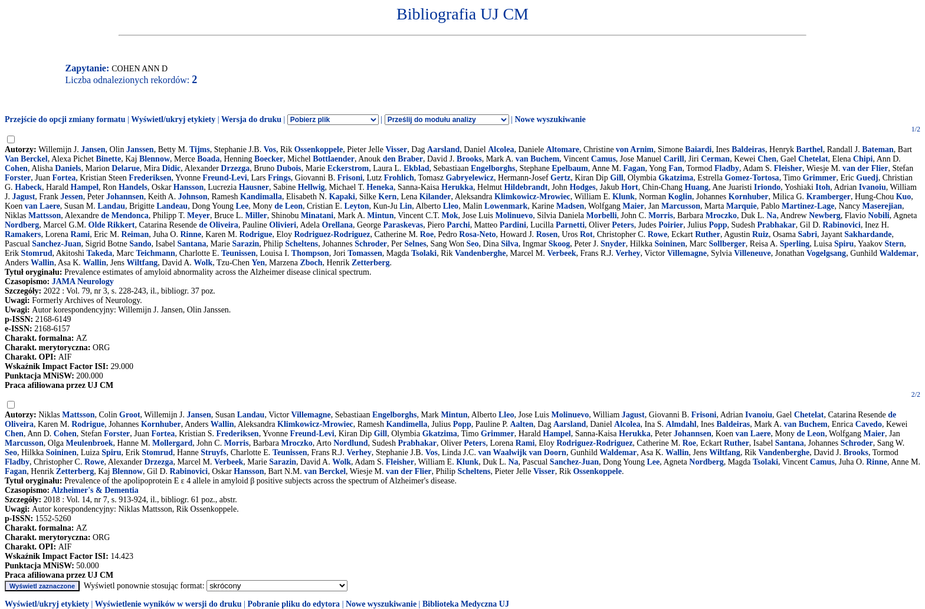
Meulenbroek (89, 443)
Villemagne (687, 253)
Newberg (825, 215)
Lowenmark (505, 206)
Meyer (198, 215)
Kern (387, 196)
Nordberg (22, 224)
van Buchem (537, 158)
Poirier (670, 224)
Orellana (337, 224)
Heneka (379, 187)
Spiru (844, 243)
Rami (80, 234)
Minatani (317, 215)
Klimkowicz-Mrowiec (532, 196)
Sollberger (727, 243)
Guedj (867, 177)
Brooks (469, 158)
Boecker (268, 158)
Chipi (862, 158)
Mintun (380, 215)
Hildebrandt (526, 187)
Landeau (172, 206)
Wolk (202, 262)
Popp (717, 224)
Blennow (154, 158)
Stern (894, 243)
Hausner (254, 187)
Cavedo (868, 424)
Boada (208, 158)
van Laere (42, 206)
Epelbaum (570, 168)
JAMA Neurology (83, 281)
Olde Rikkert (111, 224)
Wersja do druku (251, 119)
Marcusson (680, 206)
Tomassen (364, 253)
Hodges (582, 187)
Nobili (879, 215)
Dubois (289, 168)
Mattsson (44, 215)
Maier (633, 206)
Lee (241, 206)
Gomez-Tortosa (752, 177)
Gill (617, 177)
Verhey (627, 253)
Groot (129, 414)
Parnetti (570, 224)
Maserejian (882, 206)
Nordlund (350, 443)
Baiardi (698, 149)
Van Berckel (26, 158)
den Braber (403, 158)
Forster (18, 177)
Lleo (450, 206)
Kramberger (828, 196)
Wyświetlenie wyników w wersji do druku (168, 604)
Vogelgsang (826, 253)
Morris (660, 215)
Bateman (878, 149)
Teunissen (238, 253)
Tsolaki (424, 253)
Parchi (458, 224)
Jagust (23, 196)
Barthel (809, 149)
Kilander (435, 196)
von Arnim (635, 149)
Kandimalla (261, 196)
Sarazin (245, 243)
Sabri (807, 234)
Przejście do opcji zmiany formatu (65, 119)
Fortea (64, 177)
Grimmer (820, 177)
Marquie (741, 206)
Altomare (563, 149)
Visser (396, 149)
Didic (171, 168)
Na (771, 215)
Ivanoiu (872, 187)
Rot (586, 234)
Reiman (135, 234)
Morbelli (601, 215)
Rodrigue (255, 234)
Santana (191, 243)
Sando (140, 243)
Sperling (795, 243)
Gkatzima (675, 177)
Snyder (613, 243)
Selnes (415, 243)
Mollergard (172, 443)
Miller (256, 215)
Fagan (634, 168)
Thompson (310, 253)
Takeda (99, 253)
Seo (472, 243)
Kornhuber (749, 196)
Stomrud (37, 253)
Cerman (715, 158)
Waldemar (898, 253)
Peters (623, 224)
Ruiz (760, 234)
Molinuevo (514, 215)
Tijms (199, 149)
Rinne (190, 234)
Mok (450, 215)
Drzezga (235, 168)
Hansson (188, 187)
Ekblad (416, 168)
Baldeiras (748, 149)
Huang (696, 187)
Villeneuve (752, 253)
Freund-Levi (224, 177)
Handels (133, 187)
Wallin (42, 262)
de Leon (288, 206)
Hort (629, 187)
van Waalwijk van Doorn (522, 452)
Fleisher (788, 168)
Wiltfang (142, 262)
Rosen (547, 234)
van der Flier (865, 168)
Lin (405, 206)
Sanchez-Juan (56, 243)
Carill (674, 158)
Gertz (560, 177)
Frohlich (399, 177)
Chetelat (813, 158)
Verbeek (561, 253)
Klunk (623, 196)
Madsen (570, 206)
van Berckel (325, 471)
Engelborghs (493, 168)
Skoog (559, 243)
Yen (258, 262)
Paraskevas (403, 224)
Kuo (903, 196)
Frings (279, 177)
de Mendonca (125, 215)
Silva (510, 243)
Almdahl (681, 424)
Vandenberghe (480, 253)
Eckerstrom (348, 168)
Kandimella (406, 424)
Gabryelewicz (469, 177)
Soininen (669, 243)
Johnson (193, 196)
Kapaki (342, 196)
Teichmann (155, 253)
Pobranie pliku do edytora (293, 604)
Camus (603, 158)
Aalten (522, 424)
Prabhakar (776, 224)
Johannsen (125, 196)
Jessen (72, 196)
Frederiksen (150, 177)
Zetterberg (371, 262)
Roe (427, 234)
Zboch (311, 262)
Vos (270, 149)
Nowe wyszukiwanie (549, 119)
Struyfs (214, 452)
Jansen (93, 149)
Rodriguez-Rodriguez (332, 234)
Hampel (85, 187)
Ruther (707, 234)
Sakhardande (867, 234)
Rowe (657, 234)
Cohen (16, 168)
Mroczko (721, 215)
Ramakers (23, 234)
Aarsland (443, 149)
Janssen (140, 149)
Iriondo (767, 187)
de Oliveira (218, 224)
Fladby (726, 168)
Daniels (68, 168)
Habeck (28, 187)
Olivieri (282, 224)
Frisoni (350, 177)
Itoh (822, 187)
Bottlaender (334, 158)
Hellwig (311, 187)
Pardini (513, 224)
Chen (766, 158)
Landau (111, 206)
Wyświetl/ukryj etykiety (173, 119)
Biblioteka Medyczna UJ (465, 604)
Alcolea (501, 149)
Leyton (356, 206)
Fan (675, 168)
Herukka (457, 187)
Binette (108, 158)
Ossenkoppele (318, 149)
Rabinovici (841, 224)
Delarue (125, 168)
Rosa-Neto (477, 234)
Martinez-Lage (808, 206)
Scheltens (301, 243)
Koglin (679, 196)
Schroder (371, 243)
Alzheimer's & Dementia (95, 490)
